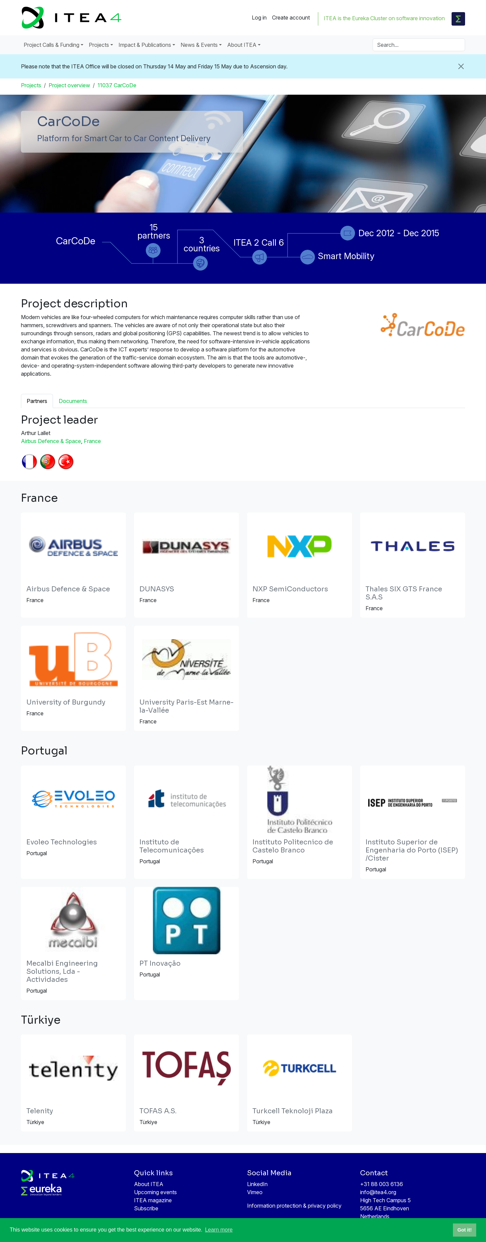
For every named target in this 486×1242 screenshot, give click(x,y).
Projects (31, 85)
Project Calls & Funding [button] (51, 44)
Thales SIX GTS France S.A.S (404, 593)
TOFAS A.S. (158, 1111)
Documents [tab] (73, 401)
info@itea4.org (378, 1192)
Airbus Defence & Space (51, 441)
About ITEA (148, 1184)
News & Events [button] (199, 44)
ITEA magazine (153, 1200)
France (92, 441)
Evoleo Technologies (61, 842)
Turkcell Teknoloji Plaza (292, 1111)
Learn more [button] (219, 1230)
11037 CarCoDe (117, 85)
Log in (259, 17)
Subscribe (146, 1208)
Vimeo (255, 1192)
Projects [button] (99, 44)
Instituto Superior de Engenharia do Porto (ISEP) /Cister (412, 850)
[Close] (461, 66)
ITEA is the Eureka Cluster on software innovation (384, 18)
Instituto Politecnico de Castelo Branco (292, 846)
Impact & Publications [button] (144, 44)
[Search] (419, 44)
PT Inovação (160, 963)
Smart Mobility (346, 256)
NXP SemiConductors (290, 589)
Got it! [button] (464, 1230)
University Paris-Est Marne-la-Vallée (186, 706)
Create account (291, 17)
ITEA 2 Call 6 (259, 242)
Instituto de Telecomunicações (171, 846)
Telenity (39, 1111)
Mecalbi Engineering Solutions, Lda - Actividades (62, 971)
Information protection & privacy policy (294, 1205)
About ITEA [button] (241, 44)
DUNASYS (156, 589)
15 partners (153, 231)
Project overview (69, 85)
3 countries (202, 244)
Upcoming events (155, 1192)
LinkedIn (257, 1184)
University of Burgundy (65, 702)
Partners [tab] (37, 401)
